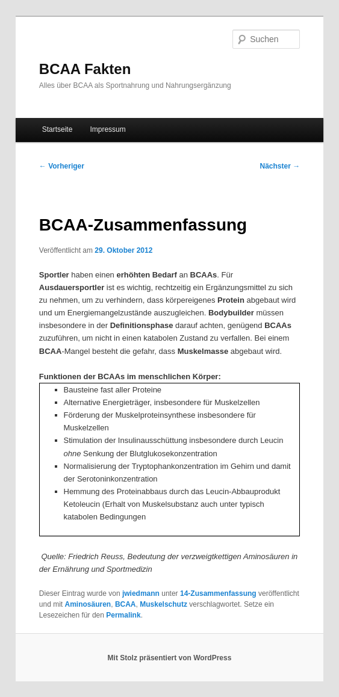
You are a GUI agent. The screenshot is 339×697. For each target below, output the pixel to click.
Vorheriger (61, 166)
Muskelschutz (163, 604)
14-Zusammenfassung (218, 593)
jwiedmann (141, 593)
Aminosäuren (88, 604)
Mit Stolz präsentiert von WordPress (170, 658)
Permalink (123, 615)
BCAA (125, 604)
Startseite (57, 129)
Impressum (107, 129)
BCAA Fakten (85, 69)
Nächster (280, 166)
